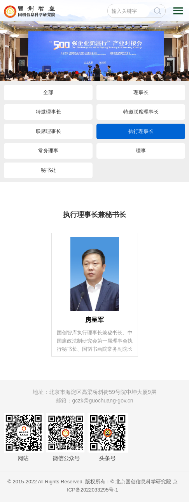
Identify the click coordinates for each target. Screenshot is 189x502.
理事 (141, 151)
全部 (48, 92)
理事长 (141, 92)
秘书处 (48, 170)
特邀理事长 (48, 112)
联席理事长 (48, 131)
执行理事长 (141, 131)
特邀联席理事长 (141, 112)
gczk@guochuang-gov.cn (102, 400)
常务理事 (48, 151)
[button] (77, 72)
